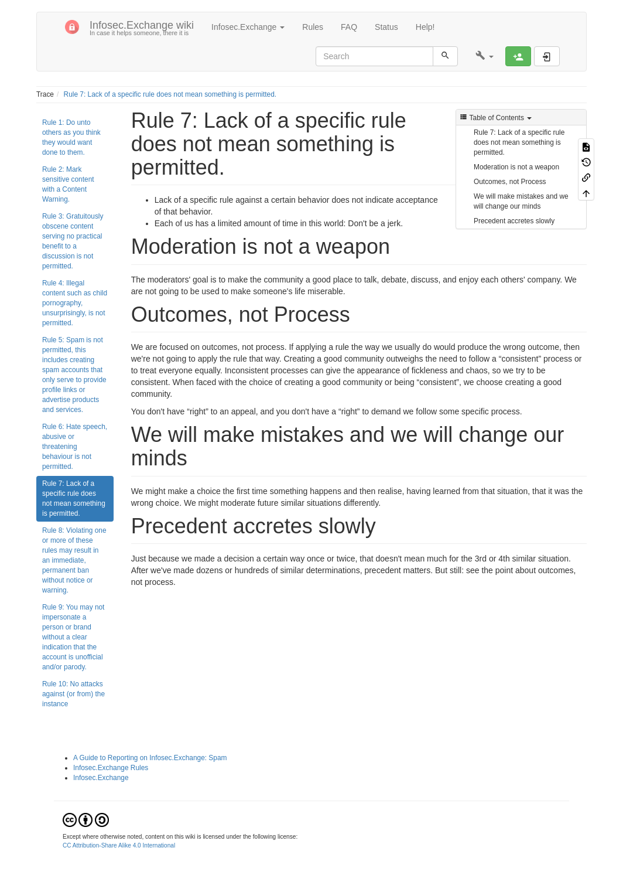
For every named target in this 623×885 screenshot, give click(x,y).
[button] (484, 56)
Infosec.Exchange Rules (110, 768)
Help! (425, 27)
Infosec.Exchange (101, 778)
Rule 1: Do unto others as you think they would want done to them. (71, 137)
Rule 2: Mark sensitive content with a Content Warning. (68, 184)
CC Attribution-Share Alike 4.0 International (119, 845)
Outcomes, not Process (510, 182)
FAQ (349, 27)
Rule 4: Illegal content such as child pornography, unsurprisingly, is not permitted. (74, 303)
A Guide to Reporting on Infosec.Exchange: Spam (150, 758)
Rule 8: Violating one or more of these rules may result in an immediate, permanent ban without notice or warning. (74, 560)
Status (386, 27)
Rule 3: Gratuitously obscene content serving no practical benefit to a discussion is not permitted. (72, 241)
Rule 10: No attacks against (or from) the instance (73, 694)
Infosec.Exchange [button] (248, 27)
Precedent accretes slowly (514, 221)
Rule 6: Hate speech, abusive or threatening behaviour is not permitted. (74, 447)
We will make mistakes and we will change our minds (521, 201)
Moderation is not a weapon (516, 167)
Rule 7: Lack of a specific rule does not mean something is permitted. (170, 94)
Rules (312, 27)
